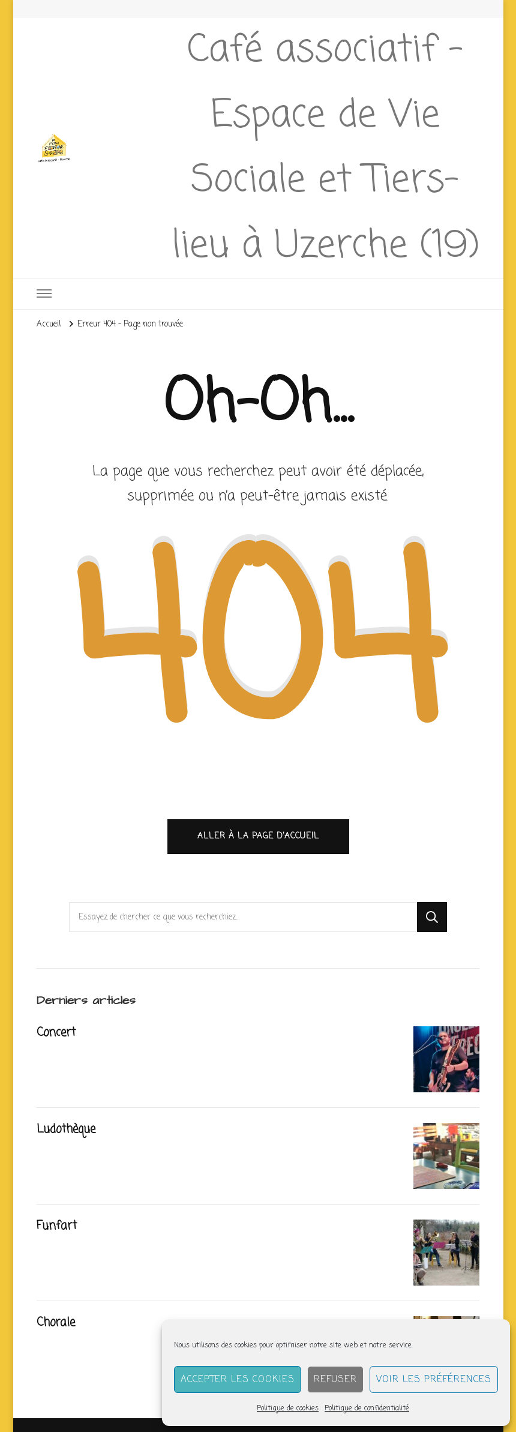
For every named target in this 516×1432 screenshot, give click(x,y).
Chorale (56, 1322)
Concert (56, 1032)
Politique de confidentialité (367, 1408)
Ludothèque (66, 1129)
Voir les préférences (433, 1379)
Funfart (57, 1226)
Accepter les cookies (238, 1379)
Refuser (335, 1379)
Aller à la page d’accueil (258, 836)
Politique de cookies (288, 1408)
